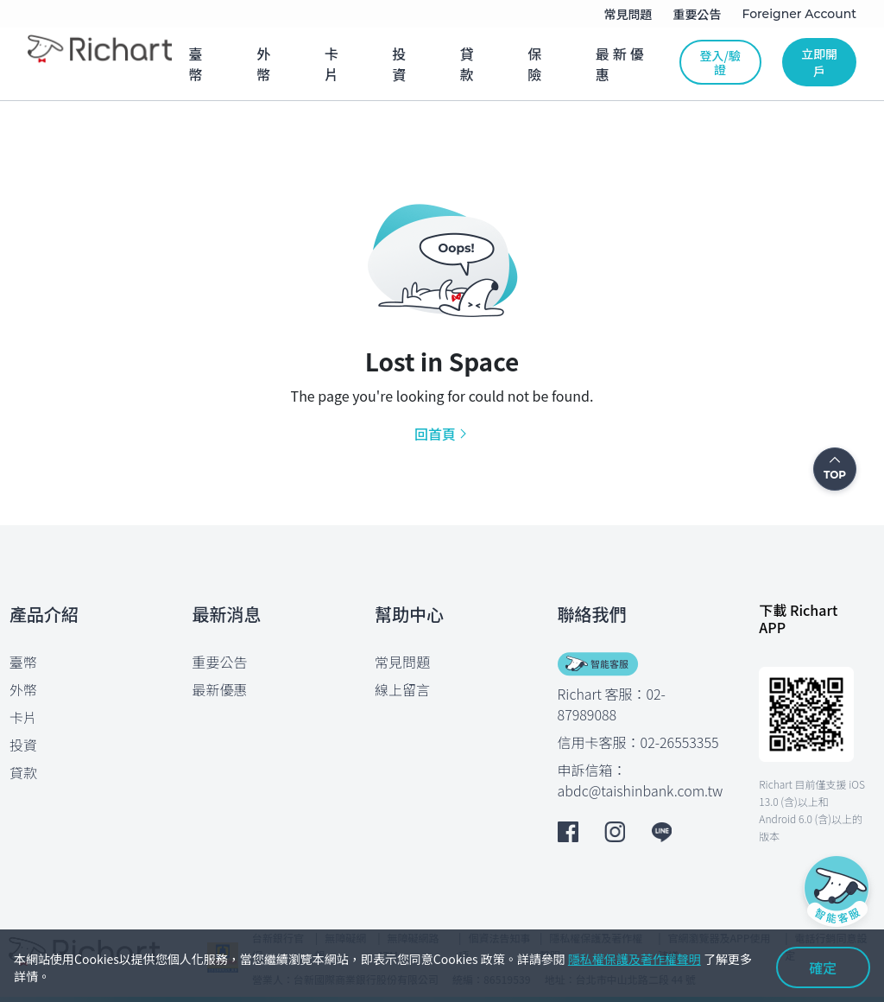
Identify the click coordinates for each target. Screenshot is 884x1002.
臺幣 (23, 661)
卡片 (23, 717)
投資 (23, 744)
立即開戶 (819, 62)
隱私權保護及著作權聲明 (634, 958)
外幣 (23, 689)
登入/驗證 (720, 62)
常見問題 (402, 661)
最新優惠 (220, 689)
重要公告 (220, 661)
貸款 (23, 772)
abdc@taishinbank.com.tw (640, 790)
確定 (823, 967)
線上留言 (402, 689)
